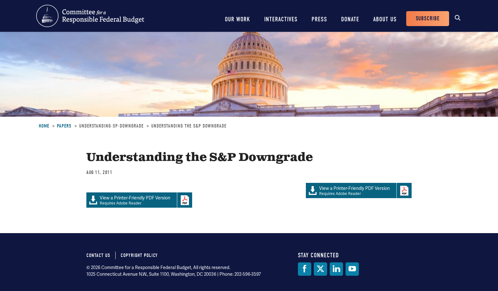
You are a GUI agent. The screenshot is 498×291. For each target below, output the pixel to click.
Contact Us (98, 255)
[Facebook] (304, 269)
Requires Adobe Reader (351, 190)
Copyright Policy (139, 255)
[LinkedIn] (336, 269)
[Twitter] (320, 269)
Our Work (237, 19)
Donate (350, 19)
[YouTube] (352, 269)
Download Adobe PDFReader (404, 190)
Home (44, 126)
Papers (64, 126)
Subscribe (428, 18)
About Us (385, 19)
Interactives (281, 19)
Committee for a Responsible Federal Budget (90, 16)
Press (319, 19)
